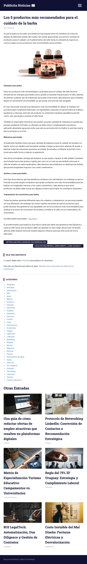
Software (10, 368)
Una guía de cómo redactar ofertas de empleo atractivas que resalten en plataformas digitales (22, 428)
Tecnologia (11, 371)
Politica (10, 354)
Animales (10, 287)
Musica (10, 345)
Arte (8, 293)
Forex (9, 322)
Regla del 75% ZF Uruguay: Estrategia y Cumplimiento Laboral (62, 478)
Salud (9, 360)
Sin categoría (9, 28)
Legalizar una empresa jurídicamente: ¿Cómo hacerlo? (57, 246)
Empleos (10, 311)
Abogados (11, 285)
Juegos (10, 331)
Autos (9, 296)
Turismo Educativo (14, 380)
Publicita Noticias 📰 (19, 5)
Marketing (11, 340)
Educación (11, 308)
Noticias (10, 351)
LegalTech (11, 334)
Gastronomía (12, 325)
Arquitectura (11, 290)
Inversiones (11, 328)
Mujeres (10, 342)
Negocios (10, 348)
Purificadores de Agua (15, 357)
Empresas (11, 313)
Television (11, 374)
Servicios (10, 363)
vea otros (33, 219)
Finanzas (10, 316)
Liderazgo (11, 337)
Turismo (10, 377)
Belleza (9, 299)
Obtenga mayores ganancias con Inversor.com (26, 242)
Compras (10, 302)
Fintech (10, 319)
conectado (25, 260)
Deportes (10, 305)
